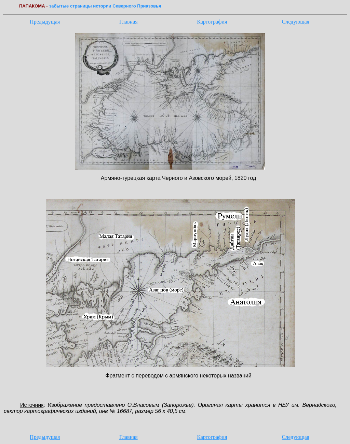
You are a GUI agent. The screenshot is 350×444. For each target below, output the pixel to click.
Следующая (295, 22)
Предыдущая (45, 22)
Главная (128, 22)
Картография (212, 22)
